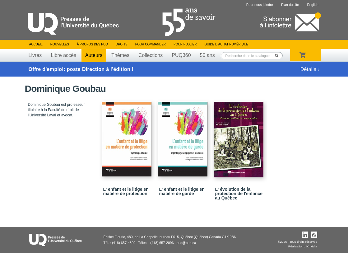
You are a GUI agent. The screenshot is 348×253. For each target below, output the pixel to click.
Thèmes (120, 55)
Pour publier (185, 44)
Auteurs (93, 55)
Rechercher (278, 55)
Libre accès (63, 55)
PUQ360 (181, 55)
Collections (150, 55)
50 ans (207, 55)
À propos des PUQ (92, 44)
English (312, 5)
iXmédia (311, 246)
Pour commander (150, 44)
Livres (35, 55)
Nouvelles (59, 44)
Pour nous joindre (259, 5)
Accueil (36, 44)
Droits (122, 44)
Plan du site (290, 5)
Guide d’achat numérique (226, 44)
